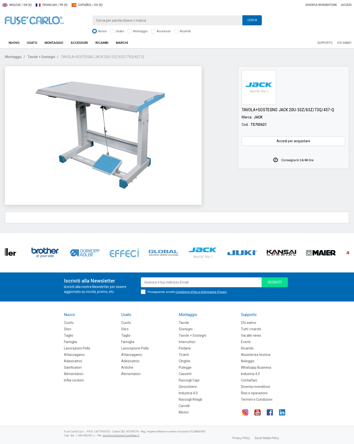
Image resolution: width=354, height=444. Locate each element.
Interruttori (187, 342)
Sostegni (185, 329)
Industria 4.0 (188, 393)
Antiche (127, 367)
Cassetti (185, 374)
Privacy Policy (241, 438)
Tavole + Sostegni (41, 57)
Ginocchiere (188, 387)
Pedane (185, 348)
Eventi (246, 342)
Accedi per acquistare (293, 141)
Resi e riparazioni (254, 393)
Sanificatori (73, 367)
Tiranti (184, 355)
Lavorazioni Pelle (77, 348)
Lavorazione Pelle (135, 348)
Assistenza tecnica (255, 355)
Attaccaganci (74, 355)
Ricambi (182, 31)
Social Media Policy (266, 438)
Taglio (68, 335)
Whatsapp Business (256, 367)
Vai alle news (251, 335)
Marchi (122, 43)
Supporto (325, 43)
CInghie (184, 361)
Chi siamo (344, 43)
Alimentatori (73, 374)
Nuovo (99, 31)
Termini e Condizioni (256, 399)
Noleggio (247, 361)
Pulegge (185, 367)
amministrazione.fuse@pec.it (121, 435)
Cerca (252, 20)
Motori (184, 412)
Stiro (67, 329)
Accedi (346, 5)
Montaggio (137, 31)
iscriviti (275, 282)
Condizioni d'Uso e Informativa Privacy (201, 292)
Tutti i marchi (251, 329)
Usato (117, 31)
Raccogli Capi (189, 380)
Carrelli (184, 406)
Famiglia (70, 342)
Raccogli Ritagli (190, 399)
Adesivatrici (73, 361)
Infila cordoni (74, 380)
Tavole (184, 323)
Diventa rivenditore (321, 5)
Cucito (69, 323)
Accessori (161, 31)
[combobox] (177, 20)
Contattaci (249, 380)
